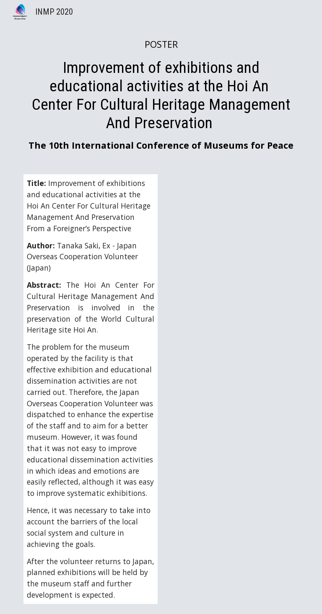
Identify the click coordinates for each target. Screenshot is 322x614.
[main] (160, 94)
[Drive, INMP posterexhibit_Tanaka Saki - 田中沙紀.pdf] (231, 240)
